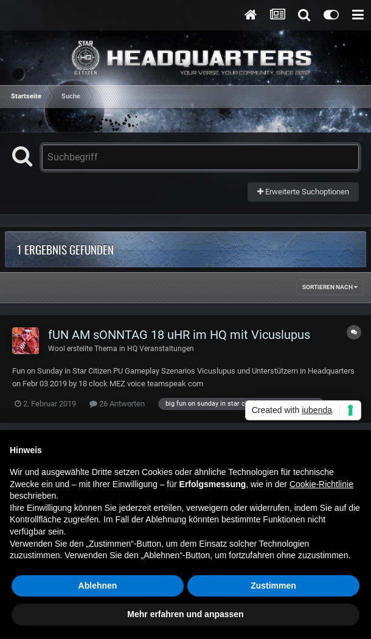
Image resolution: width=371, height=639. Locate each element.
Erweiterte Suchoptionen (303, 191)
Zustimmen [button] (273, 585)
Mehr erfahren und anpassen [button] (185, 614)
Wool (56, 348)
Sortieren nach (330, 287)
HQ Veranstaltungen (160, 348)
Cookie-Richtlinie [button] (321, 484)
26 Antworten (117, 403)
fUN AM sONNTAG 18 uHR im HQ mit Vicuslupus (179, 334)
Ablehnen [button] (97, 585)
